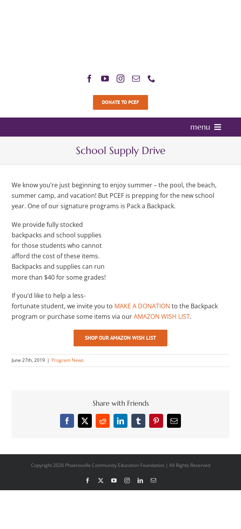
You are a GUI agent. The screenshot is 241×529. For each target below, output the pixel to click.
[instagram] (120, 79)
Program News (68, 360)
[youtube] (105, 79)
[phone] (151, 79)
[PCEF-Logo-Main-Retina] (120, 7)
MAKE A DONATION (142, 306)
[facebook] (89, 79)
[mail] (136, 79)
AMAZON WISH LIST (162, 316)
